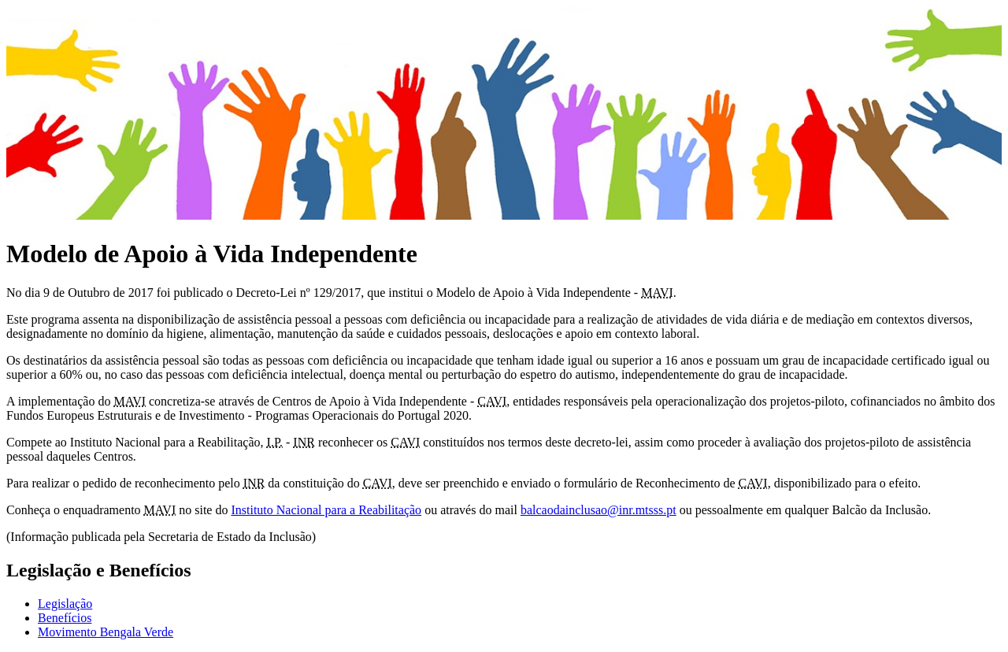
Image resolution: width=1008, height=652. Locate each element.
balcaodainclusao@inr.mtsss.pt (598, 510)
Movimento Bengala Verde (105, 632)
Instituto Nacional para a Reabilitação (326, 510)
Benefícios (64, 617)
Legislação (65, 603)
